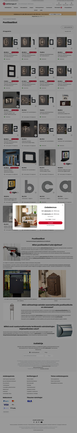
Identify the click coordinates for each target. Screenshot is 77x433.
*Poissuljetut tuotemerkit (50, 225)
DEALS (50, 219)
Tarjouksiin (50, 223)
